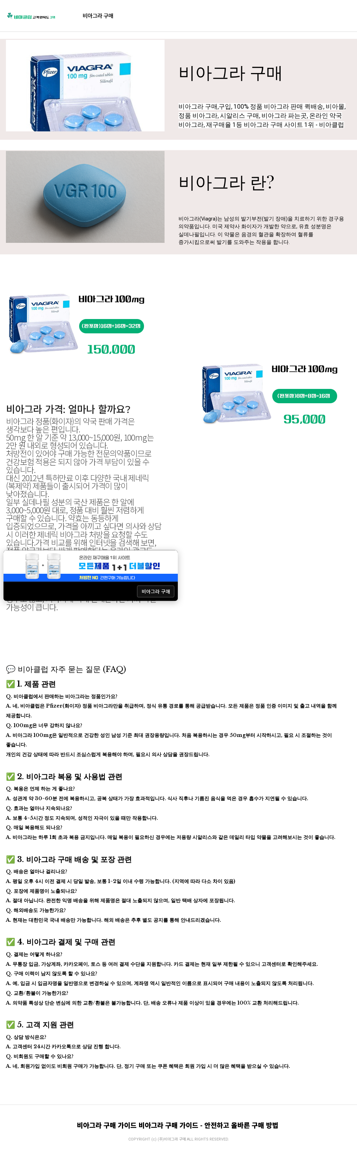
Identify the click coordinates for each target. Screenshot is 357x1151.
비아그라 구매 (98, 16)
